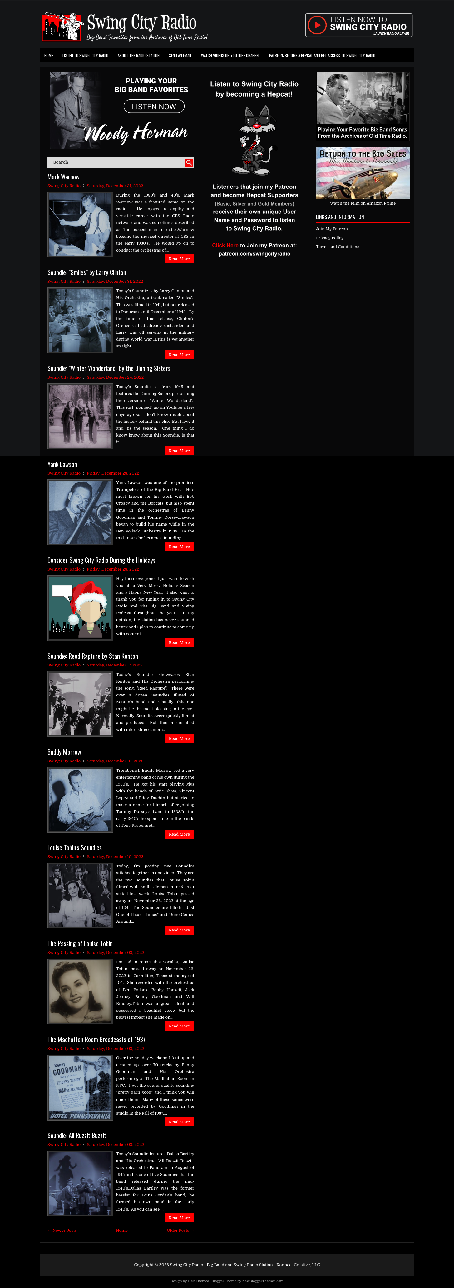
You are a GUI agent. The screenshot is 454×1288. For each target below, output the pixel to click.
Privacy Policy (329, 238)
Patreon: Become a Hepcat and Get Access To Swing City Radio (322, 55)
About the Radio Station (139, 55)
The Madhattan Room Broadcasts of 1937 (96, 1039)
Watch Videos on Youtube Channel (230, 55)
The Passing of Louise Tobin (80, 943)
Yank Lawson (62, 464)
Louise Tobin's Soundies (74, 847)
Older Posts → (180, 1230)
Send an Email (180, 55)
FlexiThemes (198, 1281)
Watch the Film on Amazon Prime (363, 203)
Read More (179, 259)
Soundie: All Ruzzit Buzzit (76, 1135)
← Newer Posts (62, 1230)
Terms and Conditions (337, 246)
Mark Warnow (63, 176)
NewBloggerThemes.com (263, 1281)
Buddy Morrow (64, 751)
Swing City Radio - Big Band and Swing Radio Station (221, 1264)
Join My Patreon (332, 229)
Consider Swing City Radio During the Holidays (101, 560)
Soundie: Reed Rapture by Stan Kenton (92, 655)
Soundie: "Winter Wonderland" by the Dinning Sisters (108, 368)
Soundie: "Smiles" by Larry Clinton (86, 272)
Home (48, 55)
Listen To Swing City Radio (85, 55)
